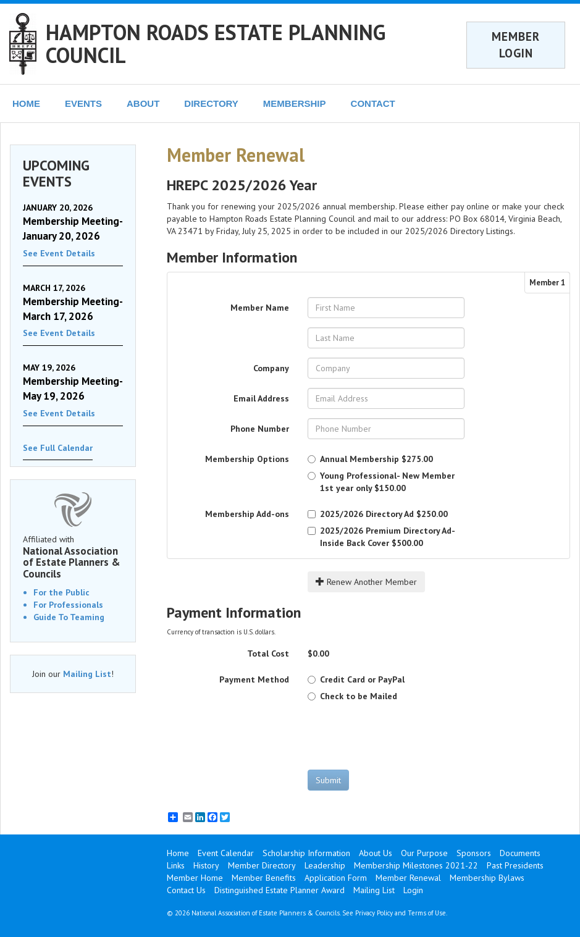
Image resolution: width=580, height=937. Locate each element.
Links (176, 865)
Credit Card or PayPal (356, 679)
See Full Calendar (58, 447)
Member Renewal (408, 877)
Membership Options (247, 458)
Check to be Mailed (352, 696)
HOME (26, 103)
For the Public (61, 592)
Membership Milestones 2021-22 (416, 865)
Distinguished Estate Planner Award (279, 890)
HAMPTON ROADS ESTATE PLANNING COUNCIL (215, 44)
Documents (520, 853)
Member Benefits (264, 877)
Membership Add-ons (247, 513)
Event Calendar (226, 853)
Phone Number (259, 428)
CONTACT (373, 103)
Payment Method (254, 679)
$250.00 (378, 513)
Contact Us (186, 890)
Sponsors (473, 853)
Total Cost (268, 653)
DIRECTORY (211, 103)
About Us (375, 853)
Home (178, 853)
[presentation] (401, 736)
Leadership (325, 865)
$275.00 (370, 458)
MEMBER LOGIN (516, 45)
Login (413, 890)
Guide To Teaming (68, 617)
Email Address (261, 398)
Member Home (195, 877)
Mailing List (87, 673)
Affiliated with (73, 557)
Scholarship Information (306, 853)
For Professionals (68, 604)
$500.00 (381, 536)
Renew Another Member (366, 581)
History (206, 865)
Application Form (336, 877)
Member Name (259, 307)
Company (271, 368)
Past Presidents (515, 865)
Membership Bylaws (487, 877)
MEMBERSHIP (294, 103)
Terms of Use (427, 913)
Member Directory (262, 865)
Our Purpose (424, 853)
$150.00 (381, 482)
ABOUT (143, 103)
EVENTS (83, 103)
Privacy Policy (374, 913)
